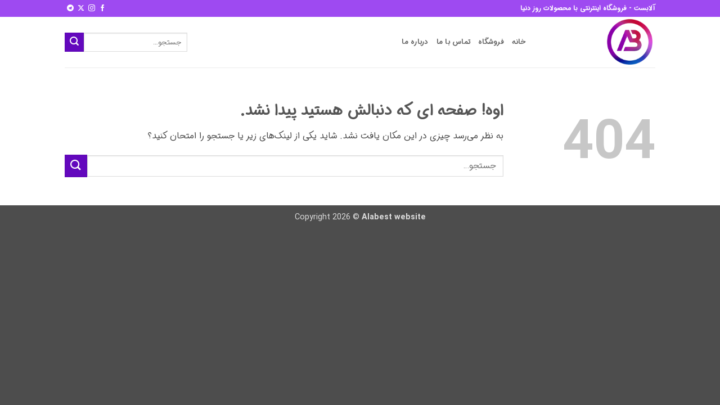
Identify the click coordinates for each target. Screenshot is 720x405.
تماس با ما (453, 42)
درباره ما (415, 42)
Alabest (377, 217)
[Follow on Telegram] (70, 8)
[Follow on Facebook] (102, 8)
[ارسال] (74, 42)
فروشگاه (491, 42)
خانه (519, 42)
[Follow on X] (81, 8)
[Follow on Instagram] (91, 8)
